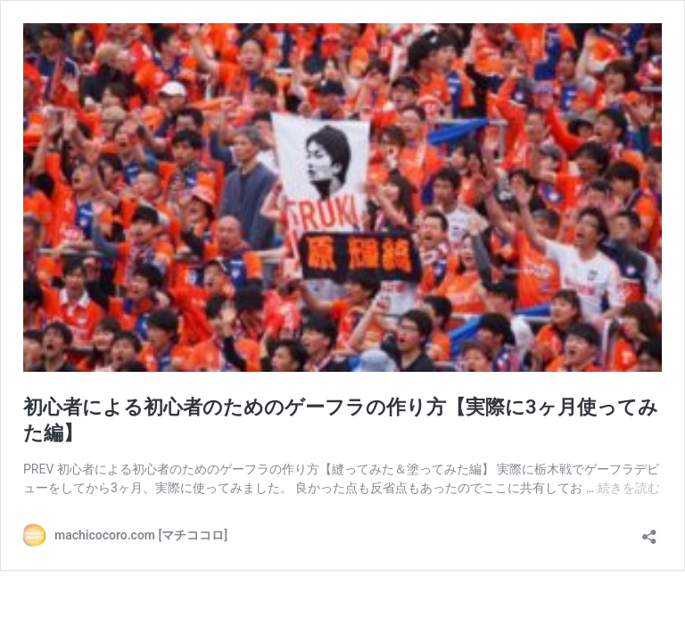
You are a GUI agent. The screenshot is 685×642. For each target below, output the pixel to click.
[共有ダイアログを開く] (649, 531)
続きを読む (629, 488)
